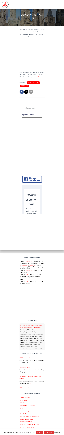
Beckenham (23, 400)
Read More (57, 432)
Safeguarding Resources (28, 265)
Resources (29, 261)
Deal (21, 408)
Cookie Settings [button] (48, 432)
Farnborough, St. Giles (27, 411)
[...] (29, 362)
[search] (30, 108)
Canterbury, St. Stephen (27, 405)
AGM (27, 274)
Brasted (22, 403)
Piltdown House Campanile (28, 422)
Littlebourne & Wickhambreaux (29, 416)
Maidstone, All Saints (27, 419)
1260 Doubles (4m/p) (25, 367)
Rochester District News (33, 82)
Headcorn (23, 413)
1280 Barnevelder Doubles (26, 357)
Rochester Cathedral (27, 427)
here (39, 77)
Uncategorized (24, 85)
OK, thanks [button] (39, 432)
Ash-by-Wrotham (25, 397)
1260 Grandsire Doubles (26, 387)
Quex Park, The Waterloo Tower (29, 424)
